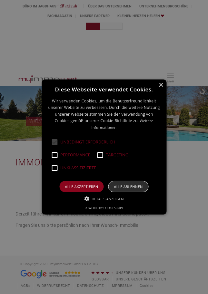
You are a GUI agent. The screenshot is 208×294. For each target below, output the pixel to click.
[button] (54, 142)
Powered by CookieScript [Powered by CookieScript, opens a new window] (103, 208)
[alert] (104, 147)
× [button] (160, 85)
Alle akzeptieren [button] (81, 186)
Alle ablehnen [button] (128, 186)
